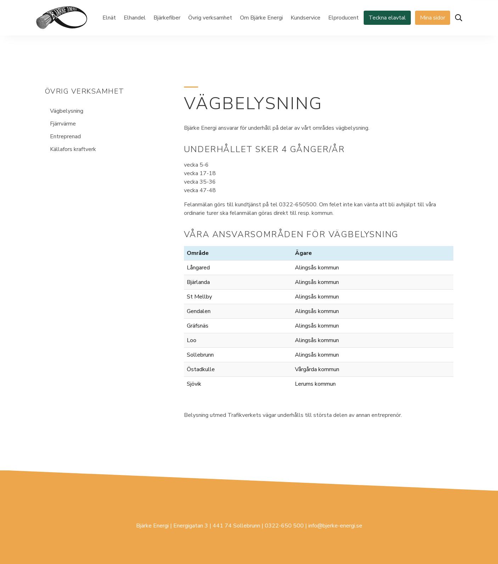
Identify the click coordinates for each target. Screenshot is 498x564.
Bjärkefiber (166, 18)
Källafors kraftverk (73, 149)
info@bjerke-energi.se (335, 526)
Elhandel (135, 18)
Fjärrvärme (63, 124)
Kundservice (305, 18)
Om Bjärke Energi (261, 18)
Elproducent (343, 18)
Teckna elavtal (387, 18)
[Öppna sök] (458, 17)
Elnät (109, 18)
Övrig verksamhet (210, 18)
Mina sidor (432, 18)
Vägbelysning (66, 111)
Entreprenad (65, 136)
